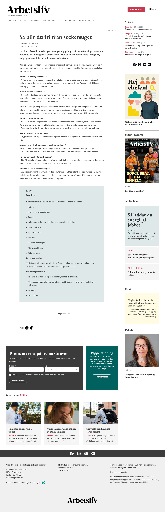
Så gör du (128, 27)
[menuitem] (62, 9)
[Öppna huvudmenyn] (153, 9)
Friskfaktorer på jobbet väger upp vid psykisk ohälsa (141, 46)
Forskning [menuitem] (34, 21)
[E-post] (149, 64)
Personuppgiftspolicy (119, 472)
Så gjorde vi (129, 52)
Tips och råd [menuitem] (70, 21)
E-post (12, 366)
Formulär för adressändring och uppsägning (26, 483)
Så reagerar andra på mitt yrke (138, 54)
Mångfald (128, 34)
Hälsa (23, 395)
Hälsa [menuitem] (23, 21)
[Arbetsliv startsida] (82, 500)
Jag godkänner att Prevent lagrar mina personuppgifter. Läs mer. (38, 375)
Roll (46, 366)
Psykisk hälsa (130, 43)
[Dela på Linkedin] (31, 328)
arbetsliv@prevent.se (14, 478)
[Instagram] (139, 64)
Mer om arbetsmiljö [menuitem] (88, 21)
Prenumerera (136, 9)
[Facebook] (135, 64)
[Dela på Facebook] (27, 328)
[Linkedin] (144, 64)
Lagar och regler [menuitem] (51, 21)
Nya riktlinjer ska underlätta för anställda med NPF (139, 37)
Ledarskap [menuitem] (11, 21)
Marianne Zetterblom (66, 468)
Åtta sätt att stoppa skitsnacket (138, 29)
